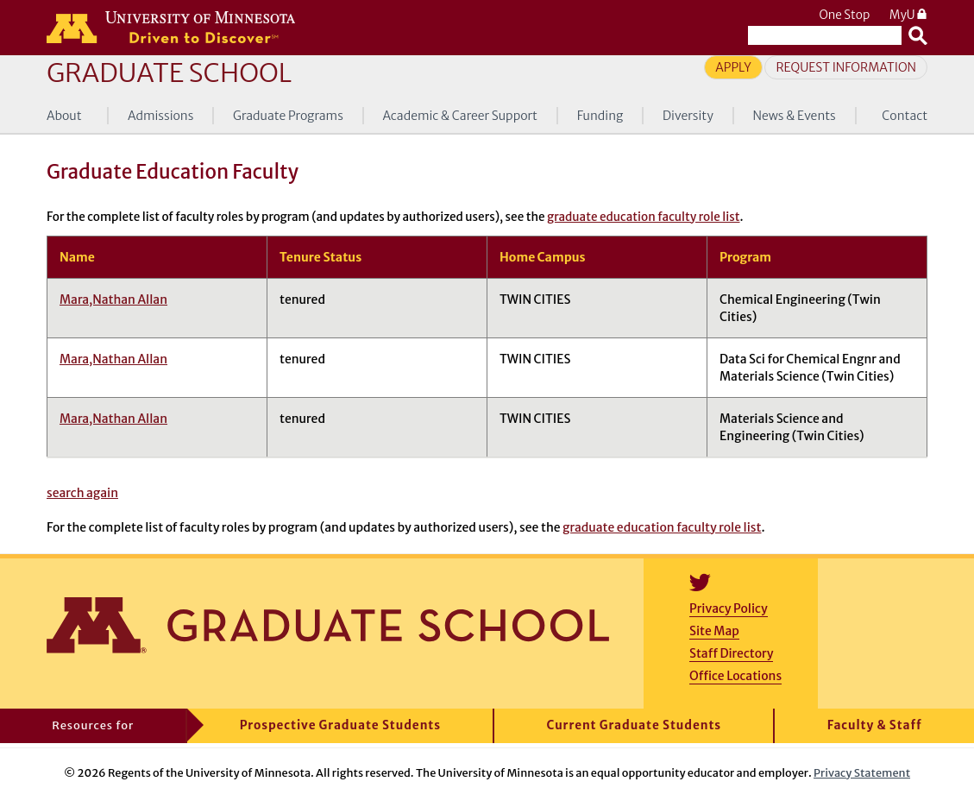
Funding (600, 115)
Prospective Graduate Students (340, 725)
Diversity (688, 115)
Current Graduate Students (634, 725)
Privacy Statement (862, 772)
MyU (908, 15)
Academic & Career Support (459, 115)
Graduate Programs (288, 115)
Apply (733, 67)
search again (82, 493)
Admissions (160, 115)
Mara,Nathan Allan (113, 299)
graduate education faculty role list (643, 217)
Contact (904, 115)
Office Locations (735, 676)
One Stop (844, 15)
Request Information (846, 67)
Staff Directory (731, 653)
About (64, 115)
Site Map (714, 631)
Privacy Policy (728, 608)
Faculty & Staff (874, 725)
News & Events (793, 115)
